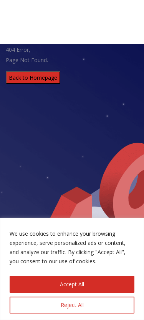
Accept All (72, 284)
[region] (72, 269)
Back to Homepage (33, 77)
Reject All (72, 305)
